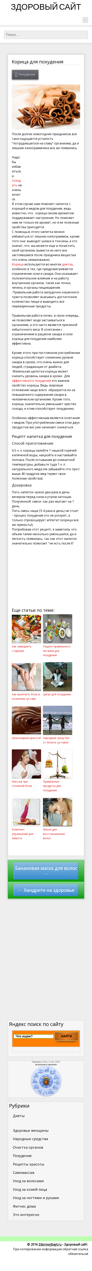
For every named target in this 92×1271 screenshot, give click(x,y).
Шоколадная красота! (26, 738)
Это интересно (26, 1214)
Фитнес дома (24, 1206)
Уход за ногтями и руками (36, 1197)
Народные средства (30, 1138)
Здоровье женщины (31, 1130)
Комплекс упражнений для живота (22, 834)
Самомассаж (23, 1172)
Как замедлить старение (22, 648)
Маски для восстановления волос (54, 834)
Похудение (26, 74)
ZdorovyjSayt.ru (50, 1244)
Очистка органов (28, 1147)
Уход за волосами (28, 1181)
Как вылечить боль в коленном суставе (26, 696)
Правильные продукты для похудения (52, 786)
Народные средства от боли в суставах (56, 740)
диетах (67, 264)
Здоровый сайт (46, 7)
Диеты (19, 1115)
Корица (18, 264)
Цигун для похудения (57, 694)
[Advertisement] (51, 174)
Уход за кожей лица (30, 1189)
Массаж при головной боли (22, 784)
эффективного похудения (31, 380)
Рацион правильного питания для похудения (57, 651)
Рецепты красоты (28, 1164)
